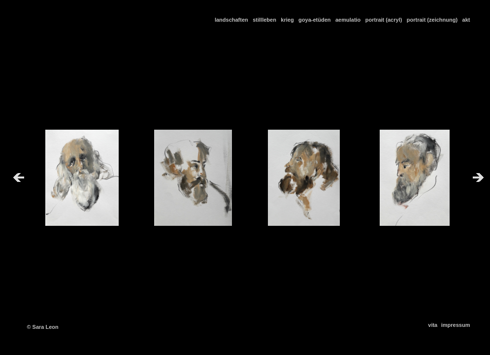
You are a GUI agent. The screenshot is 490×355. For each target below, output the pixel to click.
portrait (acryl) (385, 20)
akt (466, 20)
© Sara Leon (42, 327)
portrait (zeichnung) (433, 20)
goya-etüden (316, 20)
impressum (455, 325)
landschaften (233, 20)
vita (433, 325)
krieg (288, 20)
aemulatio (349, 20)
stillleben (266, 20)
